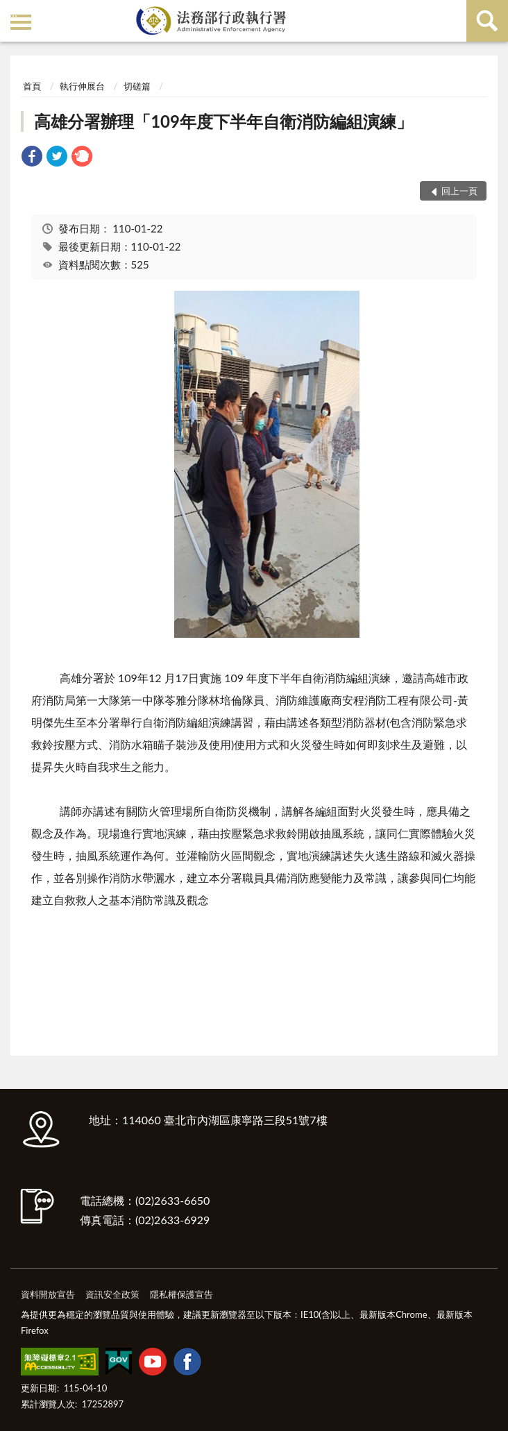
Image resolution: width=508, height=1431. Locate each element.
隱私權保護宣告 (181, 1294)
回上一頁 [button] (459, 190)
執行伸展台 (82, 86)
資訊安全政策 (112, 1294)
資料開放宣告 (48, 1294)
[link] (32, 158)
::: (13, 12)
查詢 (487, 21)
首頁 (32, 86)
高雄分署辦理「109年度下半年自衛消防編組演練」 (223, 121)
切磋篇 (137, 86)
